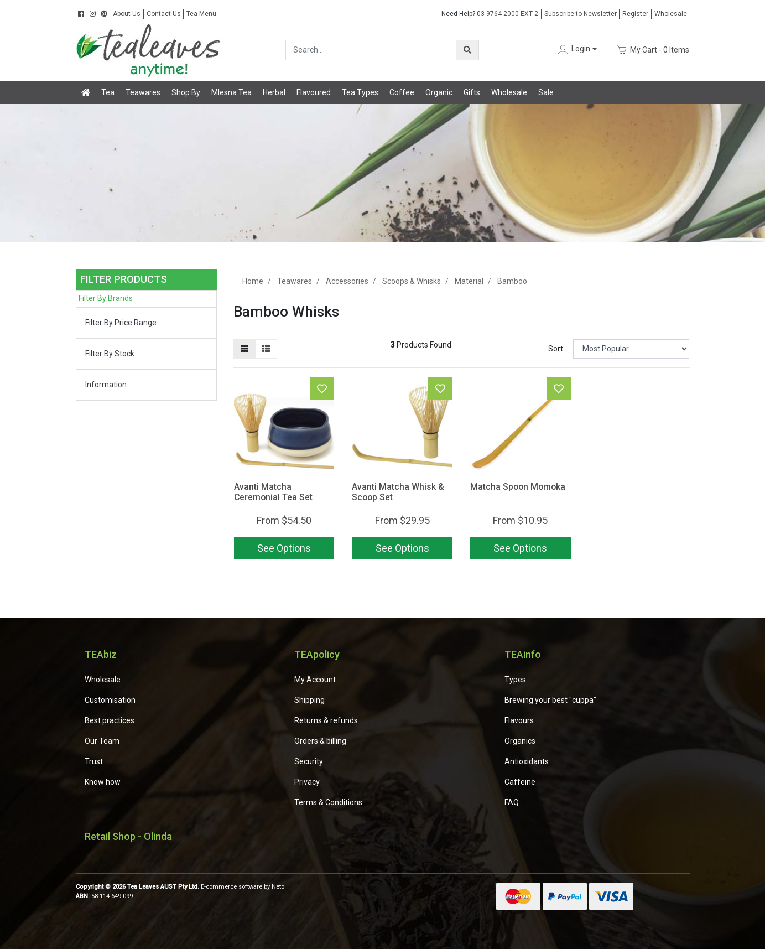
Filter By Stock (109, 353)
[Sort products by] (631, 349)
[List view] (266, 349)
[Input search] (371, 50)
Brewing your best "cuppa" (550, 700)
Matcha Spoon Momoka (517, 486)
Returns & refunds (326, 720)
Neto (278, 886)
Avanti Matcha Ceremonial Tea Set (273, 491)
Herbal (274, 92)
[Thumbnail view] (244, 349)
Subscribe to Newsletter (580, 14)
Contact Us (164, 14)
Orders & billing (320, 741)
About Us (126, 14)
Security (308, 761)
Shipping (309, 700)
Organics (519, 741)
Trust (94, 761)
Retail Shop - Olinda (128, 836)
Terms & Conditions (328, 802)
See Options (284, 548)
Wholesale (670, 14)
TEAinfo (522, 654)
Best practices (109, 720)
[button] (576, 49)
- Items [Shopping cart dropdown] (652, 50)
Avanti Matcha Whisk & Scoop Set (398, 491)
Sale (546, 92)
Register (635, 14)
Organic (438, 92)
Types (515, 679)
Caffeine (519, 781)
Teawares (143, 92)
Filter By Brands (106, 298)
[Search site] (467, 50)
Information (106, 384)
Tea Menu (201, 14)
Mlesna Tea (231, 92)
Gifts (472, 92)
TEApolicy (317, 654)
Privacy (307, 781)
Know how (103, 781)
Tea (108, 92)
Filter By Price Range (121, 322)
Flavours (519, 720)
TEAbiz (101, 654)
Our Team (102, 741)
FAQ (511, 802)
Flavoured (313, 92)
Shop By (185, 92)
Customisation (110, 700)
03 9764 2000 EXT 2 (489, 14)
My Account (315, 679)
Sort (555, 348)
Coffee (401, 92)
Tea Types (360, 92)
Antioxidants (526, 761)
